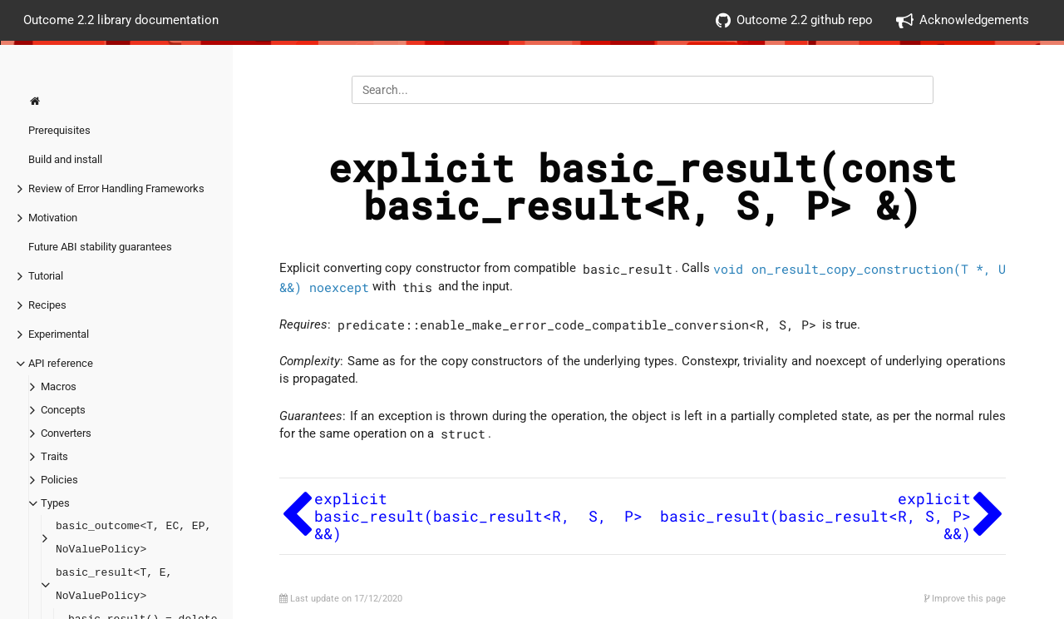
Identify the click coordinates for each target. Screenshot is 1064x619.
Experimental (58, 334)
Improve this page (965, 598)
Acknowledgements (962, 20)
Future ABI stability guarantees (100, 246)
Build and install (65, 159)
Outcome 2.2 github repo (794, 20)
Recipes (47, 305)
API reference (60, 363)
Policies (59, 479)
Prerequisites (59, 130)
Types (55, 503)
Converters (66, 433)
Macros (58, 386)
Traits (54, 456)
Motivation (52, 217)
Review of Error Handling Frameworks (116, 188)
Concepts (63, 410)
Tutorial (45, 276)
